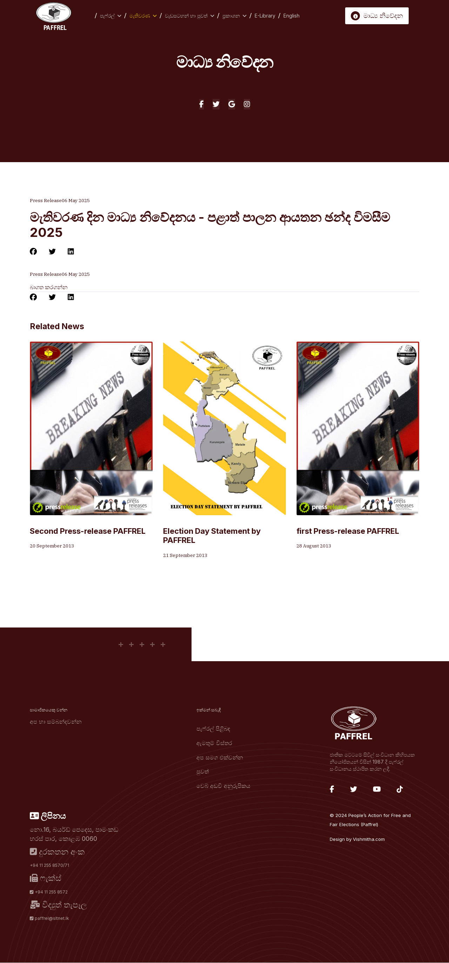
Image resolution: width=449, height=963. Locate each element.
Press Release (46, 201)
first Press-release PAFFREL (347, 531)
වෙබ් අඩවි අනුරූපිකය (223, 785)
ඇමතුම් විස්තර (214, 742)
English (291, 16)
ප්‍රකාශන (231, 16)
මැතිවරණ (139, 16)
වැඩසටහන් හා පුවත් (186, 16)
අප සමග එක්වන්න (219, 757)
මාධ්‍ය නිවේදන (377, 15)
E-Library (265, 16)
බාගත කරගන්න (49, 287)
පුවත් (202, 771)
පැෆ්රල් (107, 16)
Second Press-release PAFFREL (88, 531)
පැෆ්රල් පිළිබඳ (213, 728)
